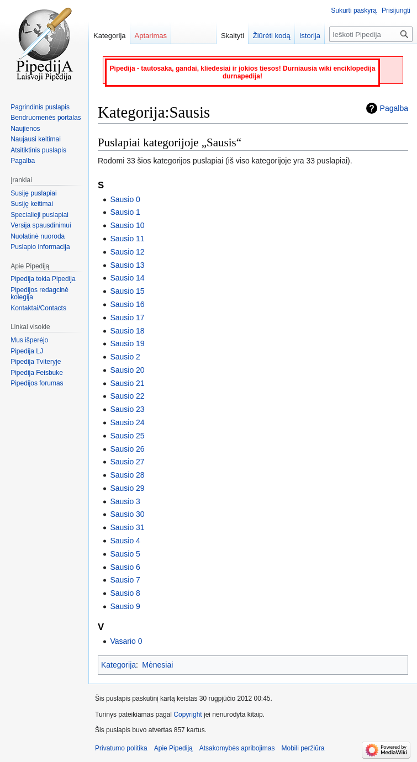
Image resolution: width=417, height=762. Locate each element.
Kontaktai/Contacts (38, 308)
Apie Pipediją (173, 748)
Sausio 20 (127, 370)
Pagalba (394, 108)
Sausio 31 (127, 527)
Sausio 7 (125, 579)
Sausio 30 (127, 514)
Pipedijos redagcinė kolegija (39, 293)
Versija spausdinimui (40, 225)
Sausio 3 (125, 501)
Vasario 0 (126, 641)
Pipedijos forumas (36, 383)
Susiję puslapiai (33, 193)
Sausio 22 (127, 395)
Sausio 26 (127, 448)
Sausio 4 (125, 540)
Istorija (309, 35)
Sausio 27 (127, 461)
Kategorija (118, 664)
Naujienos (25, 129)
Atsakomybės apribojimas (237, 748)
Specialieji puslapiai (39, 215)
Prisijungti (396, 10)
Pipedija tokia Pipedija (42, 279)
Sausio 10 (127, 225)
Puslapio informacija (40, 247)
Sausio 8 (125, 593)
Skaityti (232, 35)
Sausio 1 (125, 212)
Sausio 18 (127, 330)
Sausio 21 (127, 383)
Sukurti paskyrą (354, 10)
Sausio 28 (127, 474)
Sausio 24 (127, 422)
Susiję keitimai (31, 204)
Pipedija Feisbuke (36, 373)
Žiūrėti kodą (272, 35)
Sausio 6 (125, 567)
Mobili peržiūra (303, 748)
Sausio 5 (125, 553)
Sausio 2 (125, 356)
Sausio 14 (127, 277)
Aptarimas (151, 35)
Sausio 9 (125, 606)
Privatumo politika (121, 748)
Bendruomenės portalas (45, 117)
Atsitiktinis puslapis (38, 150)
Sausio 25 (127, 435)
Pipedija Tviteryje (35, 362)
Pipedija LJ (26, 351)
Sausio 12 (127, 251)
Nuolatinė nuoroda (37, 236)
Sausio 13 (127, 265)
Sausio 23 (127, 409)
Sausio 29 (127, 488)
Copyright (187, 714)
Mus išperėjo (29, 340)
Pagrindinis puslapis (40, 107)
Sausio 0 (125, 199)
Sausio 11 (127, 238)
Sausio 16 (127, 304)
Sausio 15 (127, 291)
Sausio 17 (127, 317)
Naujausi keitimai (35, 139)
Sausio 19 (127, 343)
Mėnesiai (157, 664)
